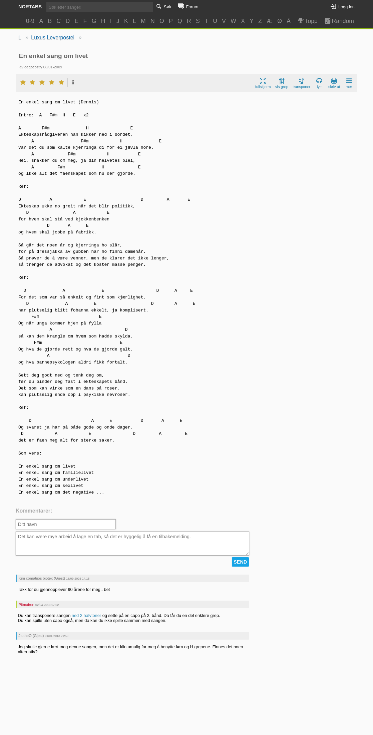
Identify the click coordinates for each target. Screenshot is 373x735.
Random (336, 21)
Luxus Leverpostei (52, 37)
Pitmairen (26, 605)
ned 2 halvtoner (86, 615)
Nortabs (30, 6)
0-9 (30, 21)
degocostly (33, 67)
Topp (307, 21)
